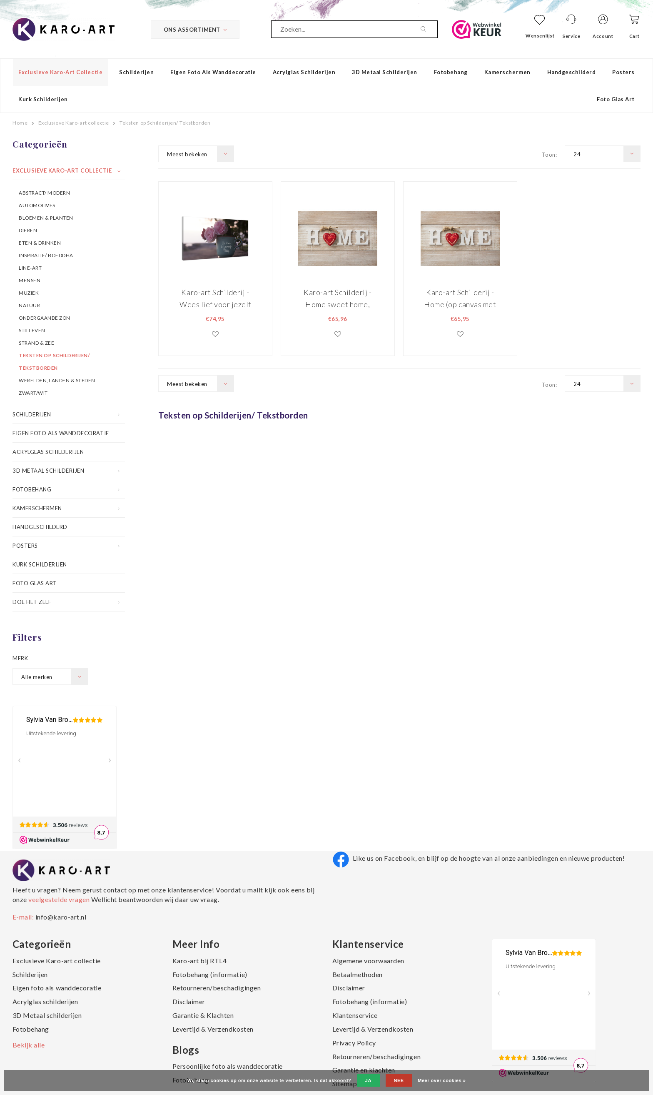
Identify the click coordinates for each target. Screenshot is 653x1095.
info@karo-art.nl (60, 917)
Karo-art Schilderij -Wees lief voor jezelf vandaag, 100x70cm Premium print (215, 298)
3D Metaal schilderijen (384, 72)
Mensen (29, 280)
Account (603, 36)
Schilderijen (136, 72)
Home (19, 123)
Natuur (29, 305)
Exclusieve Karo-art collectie (60, 72)
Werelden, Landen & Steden (57, 380)
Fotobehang (451, 72)
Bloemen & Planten (46, 218)
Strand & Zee (36, 343)
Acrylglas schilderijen (304, 72)
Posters (623, 72)
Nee (399, 1080)
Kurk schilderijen (43, 99)
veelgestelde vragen (59, 899)
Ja (368, 1080)
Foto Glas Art (616, 99)
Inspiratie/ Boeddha (46, 255)
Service (571, 36)
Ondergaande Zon (44, 318)
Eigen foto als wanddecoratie (213, 72)
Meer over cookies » (442, 1080)
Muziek (29, 293)
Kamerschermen (507, 72)
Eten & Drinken (40, 243)
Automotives (37, 205)
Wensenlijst (540, 35)
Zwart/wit (33, 393)
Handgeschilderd (571, 72)
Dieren (28, 230)
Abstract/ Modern (44, 192)
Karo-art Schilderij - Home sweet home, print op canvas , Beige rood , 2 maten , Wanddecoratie (337, 298)
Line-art (30, 268)
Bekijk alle (28, 1045)
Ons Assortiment (195, 29)
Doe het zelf (31, 602)
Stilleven (32, 330)
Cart (634, 36)
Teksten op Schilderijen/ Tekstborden (165, 123)
